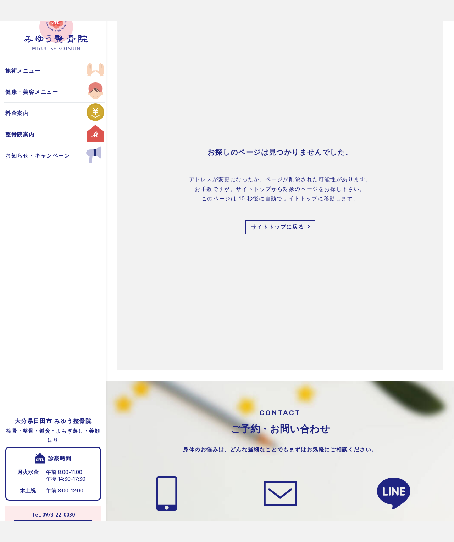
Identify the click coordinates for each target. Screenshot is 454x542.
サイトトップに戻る (277, 227)
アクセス (19, 91)
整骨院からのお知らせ (36, 70)
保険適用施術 (25, 70)
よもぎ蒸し (22, 70)
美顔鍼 (16, 91)
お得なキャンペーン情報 (39, 91)
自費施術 (19, 91)
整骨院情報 (22, 70)
